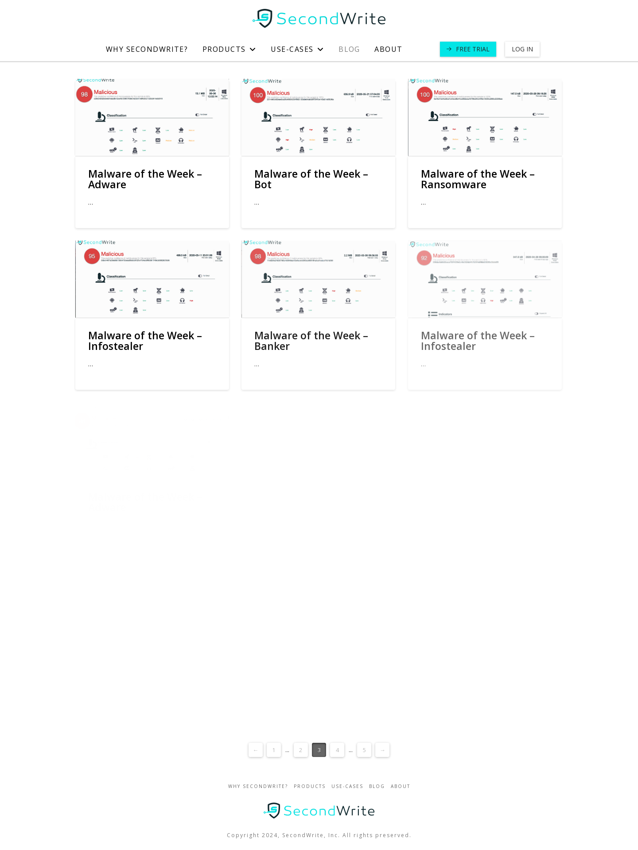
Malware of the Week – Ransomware (478, 179)
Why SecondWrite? (258, 786)
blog (377, 786)
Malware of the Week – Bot (311, 179)
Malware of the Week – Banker (311, 340)
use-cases (347, 786)
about (400, 786)
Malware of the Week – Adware (145, 179)
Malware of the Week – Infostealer (145, 340)
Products (310, 786)
